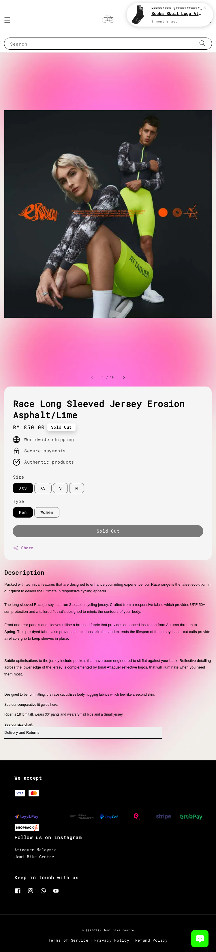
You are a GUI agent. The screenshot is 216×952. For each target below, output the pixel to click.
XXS (23, 488)
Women (46, 512)
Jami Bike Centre (34, 856)
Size (18, 477)
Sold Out (108, 531)
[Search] (202, 43)
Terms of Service (68, 940)
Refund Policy (151, 940)
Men (23, 512)
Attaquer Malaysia (35, 849)
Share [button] (23, 547)
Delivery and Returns (21, 732)
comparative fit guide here (37, 705)
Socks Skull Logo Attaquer (176, 13)
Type (18, 501)
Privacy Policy (111, 940)
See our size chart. (18, 725)
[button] (7, 20)
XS (43, 488)
